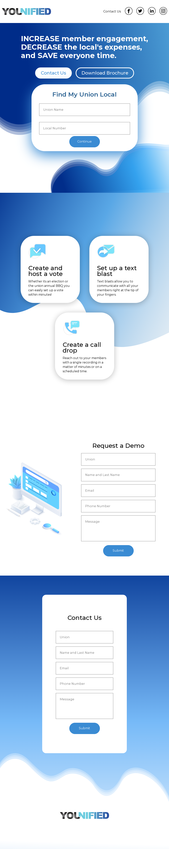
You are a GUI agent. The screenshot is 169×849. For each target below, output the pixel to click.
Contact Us (112, 11)
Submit (118, 550)
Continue (84, 141)
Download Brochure (104, 73)
